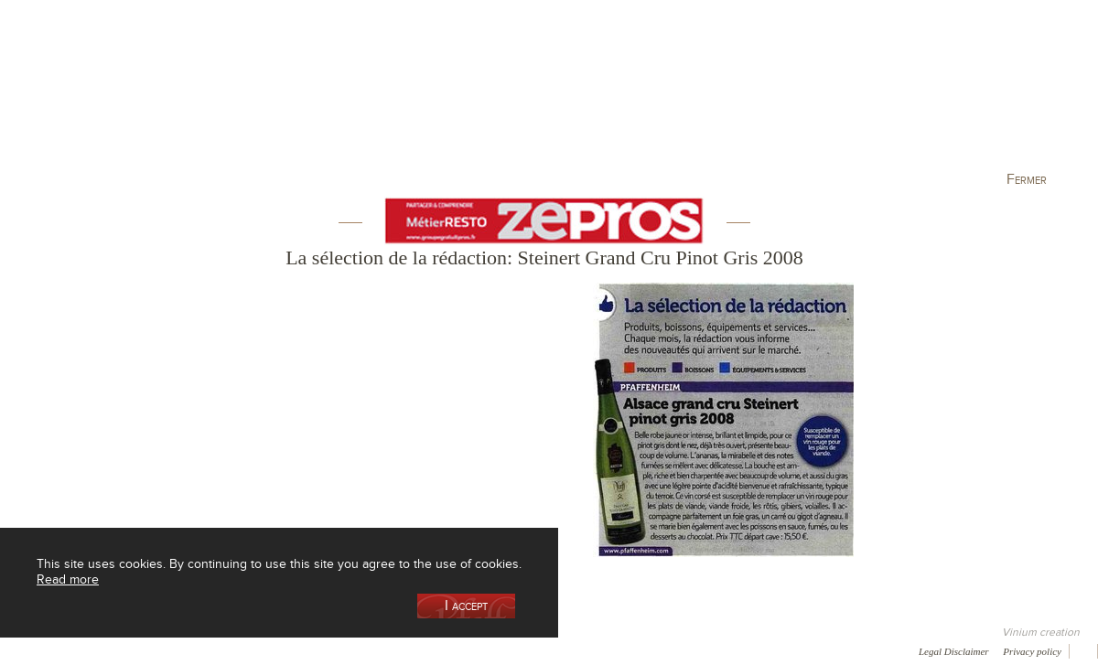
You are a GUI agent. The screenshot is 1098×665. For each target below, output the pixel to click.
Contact (420, 650)
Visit (877, 94)
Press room (350, 650)
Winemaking (743, 94)
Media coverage (162, 650)
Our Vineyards (361, 94)
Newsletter (490, 650)
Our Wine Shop (228, 94)
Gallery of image (261, 650)
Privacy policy (1032, 651)
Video (556, 650)
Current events (1013, 94)
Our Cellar (93, 94)
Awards (82, 650)
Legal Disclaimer (954, 651)
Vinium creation (1041, 632)
